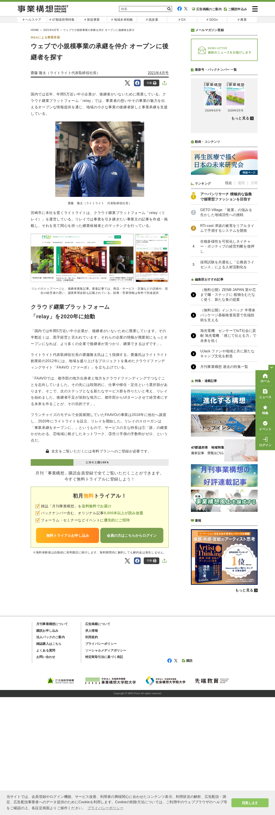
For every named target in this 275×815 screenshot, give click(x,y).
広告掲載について (98, 741)
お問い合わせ (45, 774)
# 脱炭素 (152, 19)
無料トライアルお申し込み (67, 535)
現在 (228, 301)
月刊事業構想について (52, 741)
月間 (254, 301)
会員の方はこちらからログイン (132, 535)
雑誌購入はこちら (49, 761)
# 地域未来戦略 (122, 19)
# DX (182, 19)
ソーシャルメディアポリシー (105, 768)
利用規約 (91, 754)
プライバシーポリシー (101, 761)
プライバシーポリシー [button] (105, 808)
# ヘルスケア (32, 19)
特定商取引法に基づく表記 (104, 774)
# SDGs (212, 19)
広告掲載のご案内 (207, 9)
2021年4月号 (158, 73)
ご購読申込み (235, 9)
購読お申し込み (47, 748)
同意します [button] (250, 803)
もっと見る (240, 236)
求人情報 (91, 748)
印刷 (151, 83)
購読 (187, 778)
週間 (241, 301)
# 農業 (242, 19)
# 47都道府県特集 (62, 19)
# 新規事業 (92, 19)
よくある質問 (45, 768)
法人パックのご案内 (50, 754)
